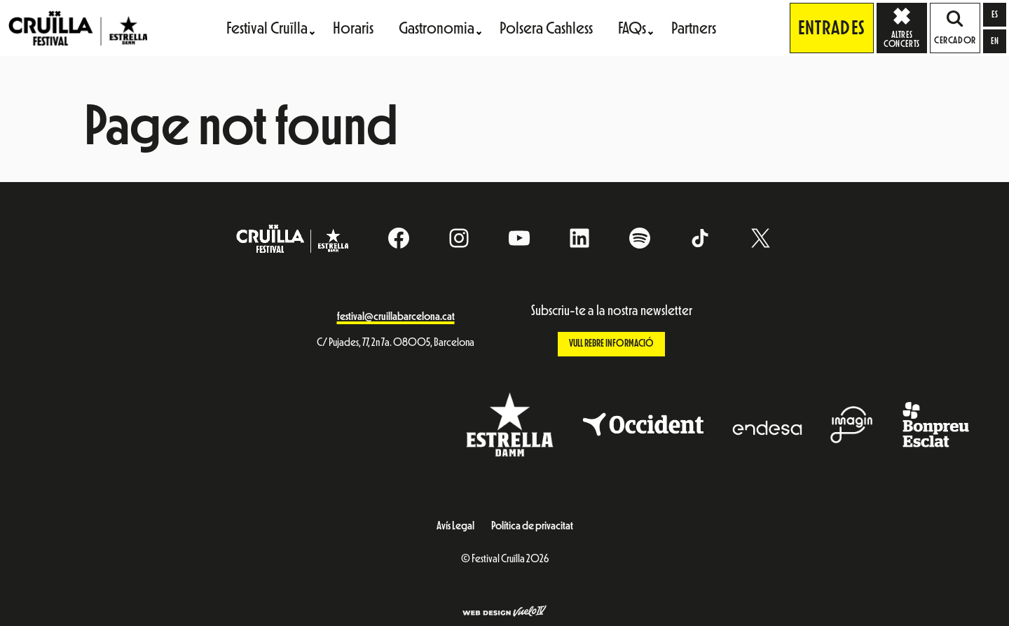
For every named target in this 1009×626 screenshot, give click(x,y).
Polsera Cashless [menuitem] (546, 28)
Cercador (954, 28)
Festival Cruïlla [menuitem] (267, 28)
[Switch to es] (994, 15)
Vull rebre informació (611, 343)
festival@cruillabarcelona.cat (396, 316)
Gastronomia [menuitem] (436, 28)
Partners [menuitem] (693, 28)
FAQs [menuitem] (632, 28)
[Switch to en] (994, 41)
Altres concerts (905, 27)
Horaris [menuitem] (353, 28)
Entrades (831, 28)
